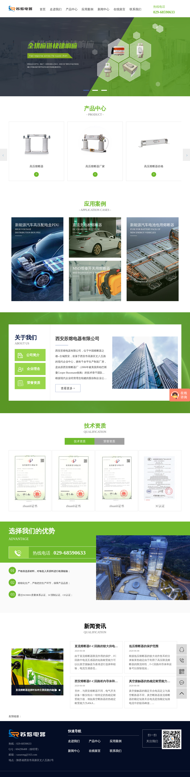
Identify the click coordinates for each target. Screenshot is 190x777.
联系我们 (135, 9)
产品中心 (72, 9)
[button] (86, 90)
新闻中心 (103, 9)
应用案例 (87, 9)
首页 (43, 9)
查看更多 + (69, 389)
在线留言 (119, 9)
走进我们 (56, 9)
